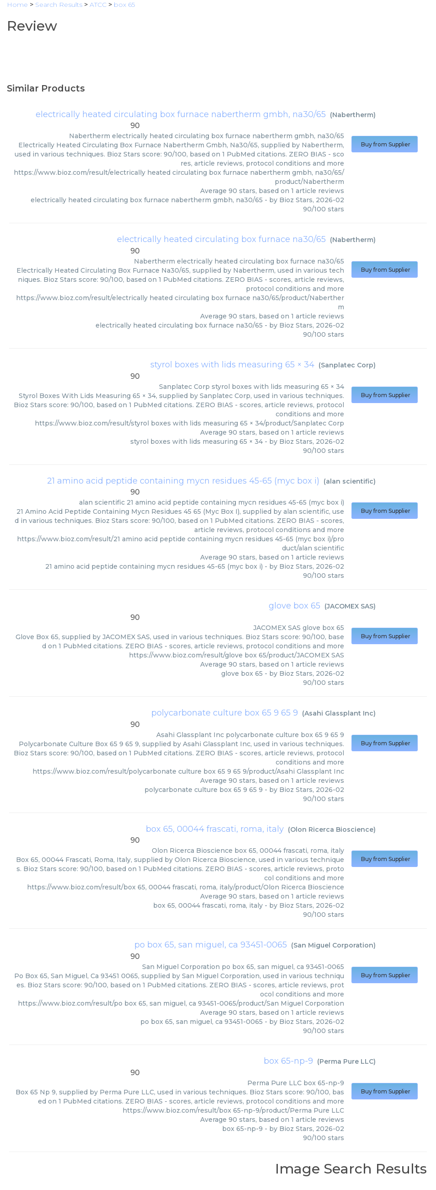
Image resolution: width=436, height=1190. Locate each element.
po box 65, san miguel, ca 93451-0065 (210, 945)
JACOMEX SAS (350, 606)
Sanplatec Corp (347, 365)
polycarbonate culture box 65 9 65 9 (224, 713)
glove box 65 (294, 606)
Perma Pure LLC (346, 1061)
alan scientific (349, 481)
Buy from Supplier (384, 144)
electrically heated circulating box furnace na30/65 (221, 239)
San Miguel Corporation (333, 945)
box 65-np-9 (288, 1061)
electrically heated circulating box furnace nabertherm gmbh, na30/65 (181, 114)
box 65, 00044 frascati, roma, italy (215, 829)
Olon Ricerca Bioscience (331, 829)
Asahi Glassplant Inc (338, 713)
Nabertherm (352, 115)
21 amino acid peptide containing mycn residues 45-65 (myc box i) (183, 481)
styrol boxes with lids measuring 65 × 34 (232, 365)
